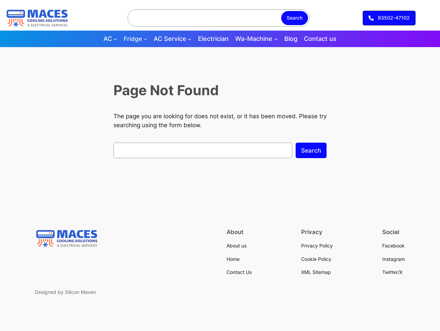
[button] (389, 18)
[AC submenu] (115, 39)
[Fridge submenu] (145, 39)
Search (294, 18)
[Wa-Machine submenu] (276, 39)
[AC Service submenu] (189, 39)
